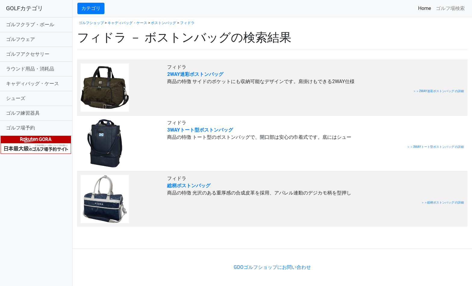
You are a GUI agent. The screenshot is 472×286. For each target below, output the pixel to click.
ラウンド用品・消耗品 (30, 69)
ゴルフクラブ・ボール (30, 24)
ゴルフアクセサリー (27, 54)
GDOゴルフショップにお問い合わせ (272, 267)
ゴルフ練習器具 (23, 113)
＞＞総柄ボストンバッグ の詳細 (442, 202)
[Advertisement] (147, 239)
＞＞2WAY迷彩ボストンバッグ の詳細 (438, 91)
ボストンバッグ (163, 23)
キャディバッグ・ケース (32, 83)
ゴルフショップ (91, 23)
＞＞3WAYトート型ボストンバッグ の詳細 (435, 146)
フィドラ (187, 23)
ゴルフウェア (20, 39)
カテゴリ (91, 8)
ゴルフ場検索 (450, 8)
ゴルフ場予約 (20, 128)
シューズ (15, 98)
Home (425, 8)
